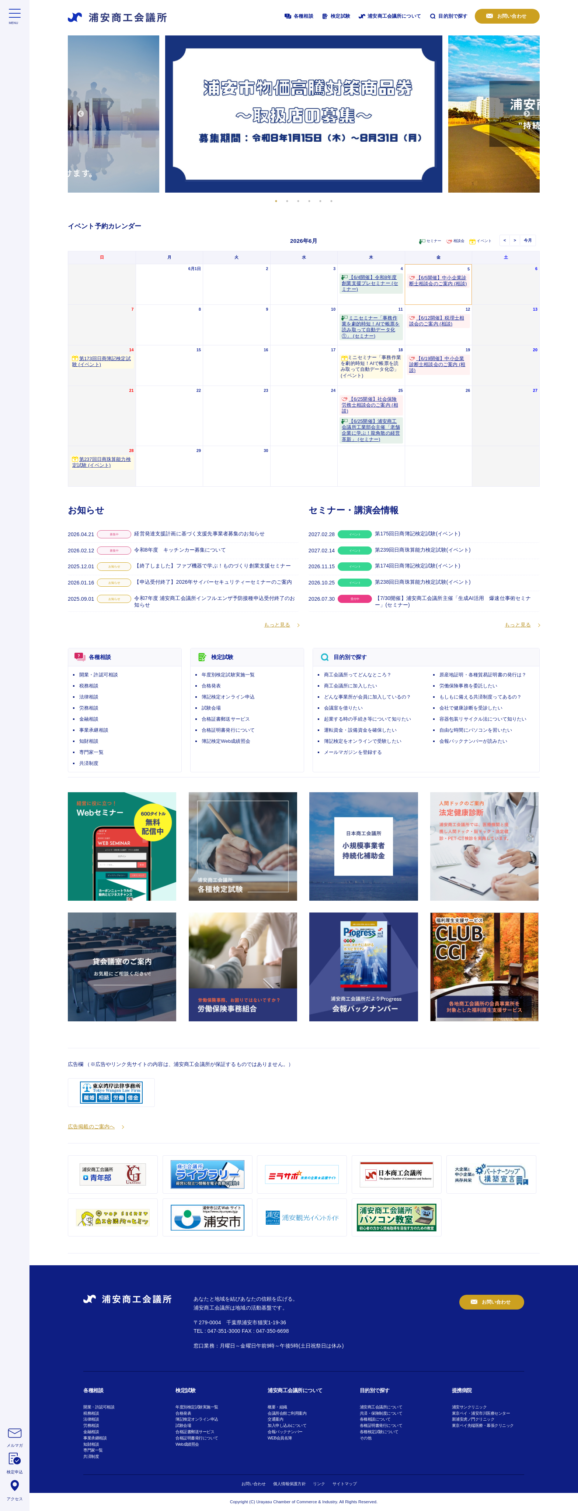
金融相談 (89, 719)
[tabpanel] (303, 114)
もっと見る (277, 625)
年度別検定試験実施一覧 (228, 674)
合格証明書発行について (228, 730)
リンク (319, 1483)
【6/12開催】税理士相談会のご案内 (436, 321)
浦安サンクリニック (469, 1407)
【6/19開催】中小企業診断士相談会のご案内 (437, 364)
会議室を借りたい (343, 708)
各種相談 (298, 16)
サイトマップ (344, 1483)
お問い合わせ (511, 16)
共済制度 (89, 763)
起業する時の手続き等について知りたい (367, 719)
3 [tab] (298, 201)
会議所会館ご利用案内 (287, 1413)
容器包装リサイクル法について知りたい (483, 719)
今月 (528, 240)
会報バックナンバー (285, 1431)
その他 (366, 1438)
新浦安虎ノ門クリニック (473, 1419)
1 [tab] (276, 201)
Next (526, 114)
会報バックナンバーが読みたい (473, 741)
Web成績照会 (187, 1444)
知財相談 (89, 741)
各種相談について (375, 1419)
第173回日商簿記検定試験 (101, 361)
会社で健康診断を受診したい (470, 708)
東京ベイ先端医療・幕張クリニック (483, 1425)
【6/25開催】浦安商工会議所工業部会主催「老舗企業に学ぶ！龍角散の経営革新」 (371, 430)
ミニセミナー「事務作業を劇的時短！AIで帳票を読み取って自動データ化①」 (371, 327)
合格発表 (211, 686)
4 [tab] (309, 201)
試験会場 (211, 708)
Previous (80, 114)
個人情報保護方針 (289, 1483)
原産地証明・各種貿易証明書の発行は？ (483, 674)
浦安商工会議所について (389, 16)
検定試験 (335, 16)
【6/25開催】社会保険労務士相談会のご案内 (370, 405)
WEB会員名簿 (280, 1438)
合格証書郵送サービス (226, 719)
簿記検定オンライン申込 (228, 697)
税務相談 (89, 686)
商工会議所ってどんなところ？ (358, 674)
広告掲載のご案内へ (91, 1126)
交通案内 (275, 1419)
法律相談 (89, 697)
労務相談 (89, 708)
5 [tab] (320, 201)
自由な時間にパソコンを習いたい (475, 730)
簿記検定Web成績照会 (226, 741)
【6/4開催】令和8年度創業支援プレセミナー (370, 283)
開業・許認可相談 (98, 674)
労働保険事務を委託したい (468, 686)
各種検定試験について (379, 1431)
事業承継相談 (93, 730)
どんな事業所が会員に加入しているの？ (367, 697)
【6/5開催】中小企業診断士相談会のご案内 (438, 280)
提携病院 (462, 1390)
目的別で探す (448, 16)
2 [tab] (287, 201)
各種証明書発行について (381, 1425)
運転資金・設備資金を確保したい (360, 730)
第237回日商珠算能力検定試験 (101, 462)
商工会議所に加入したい (350, 686)
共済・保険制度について (381, 1413)
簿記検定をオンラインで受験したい (362, 741)
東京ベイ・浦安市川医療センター (481, 1413)
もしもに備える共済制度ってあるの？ (480, 697)
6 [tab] (331, 201)
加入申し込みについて (287, 1425)
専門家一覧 (91, 752)
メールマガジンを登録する (353, 752)
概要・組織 (277, 1407)
